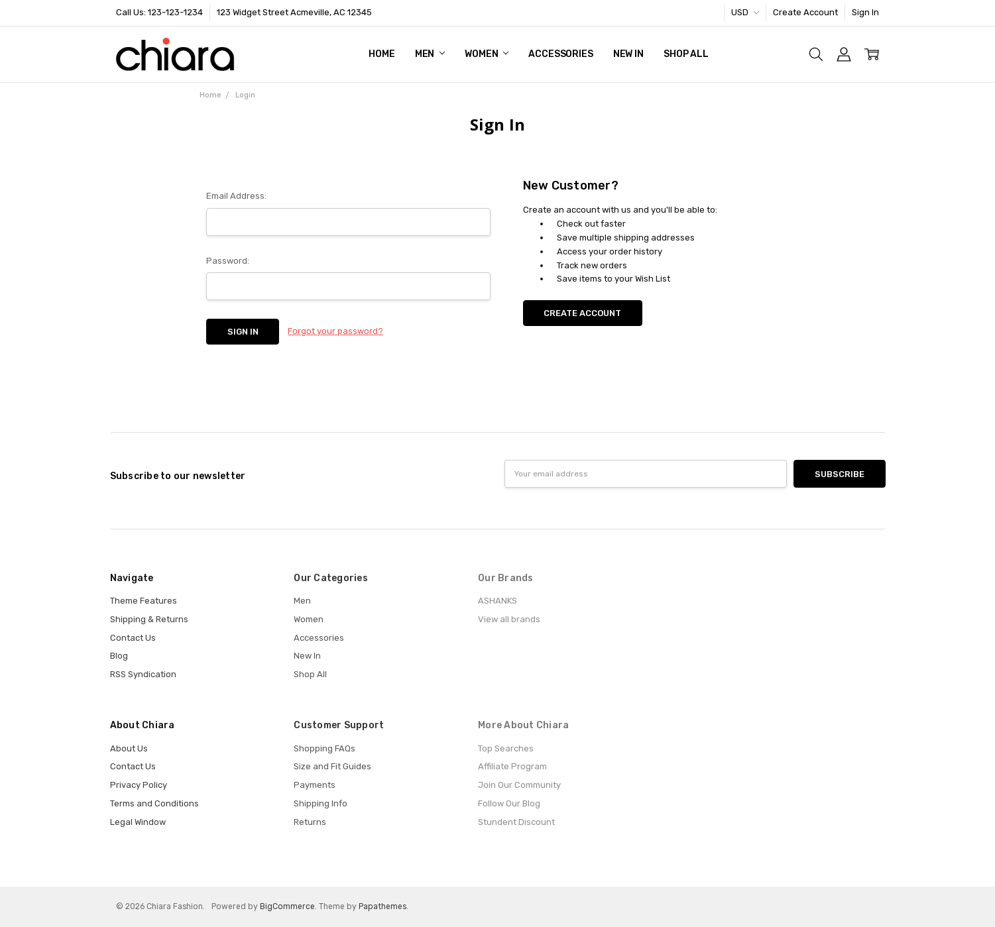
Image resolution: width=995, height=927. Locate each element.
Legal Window (138, 822)
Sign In (865, 12)
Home (381, 54)
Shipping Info (320, 803)
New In (628, 54)
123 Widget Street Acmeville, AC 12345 (294, 12)
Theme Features (143, 601)
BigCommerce (287, 906)
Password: (227, 261)
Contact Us (133, 638)
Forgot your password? (335, 331)
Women (486, 54)
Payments (314, 785)
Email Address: (236, 196)
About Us (129, 748)
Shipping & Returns (149, 619)
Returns (310, 822)
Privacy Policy (138, 785)
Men (430, 54)
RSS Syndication (143, 674)
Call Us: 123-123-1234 (159, 12)
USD (745, 12)
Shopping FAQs (324, 748)
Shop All (686, 54)
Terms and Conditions (154, 803)
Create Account (805, 12)
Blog (119, 656)
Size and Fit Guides (332, 766)
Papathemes (382, 906)
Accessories (560, 54)
